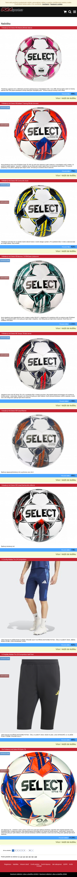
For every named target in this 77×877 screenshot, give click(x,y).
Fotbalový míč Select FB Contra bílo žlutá (14, 181)
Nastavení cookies (56, 4)
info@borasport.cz (40, 870)
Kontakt (39, 866)
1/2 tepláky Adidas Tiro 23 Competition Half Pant (17, 654)
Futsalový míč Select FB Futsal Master (14, 411)
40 (29, 857)
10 (21, 857)
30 (27, 857)
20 (24, 857)
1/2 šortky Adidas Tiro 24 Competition (13, 559)
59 (29, 850)
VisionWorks (52, 870)
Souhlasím (45, 4)
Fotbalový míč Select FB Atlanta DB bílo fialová (16, 28)
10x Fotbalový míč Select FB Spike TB (13, 749)
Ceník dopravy (45, 864)
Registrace (7, 864)
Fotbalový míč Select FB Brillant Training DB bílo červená (19, 103)
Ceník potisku (34, 864)
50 (32, 857)
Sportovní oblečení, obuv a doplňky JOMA (53, 874)
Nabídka (15, 864)
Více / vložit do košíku (66, 98)
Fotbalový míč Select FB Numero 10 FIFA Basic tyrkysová (20, 256)
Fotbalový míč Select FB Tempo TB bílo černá (16, 333)
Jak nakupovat (57, 864)
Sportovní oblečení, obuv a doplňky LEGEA (24, 874)
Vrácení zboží (24, 864)
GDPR (65, 864)
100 (35, 857)
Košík (71, 864)
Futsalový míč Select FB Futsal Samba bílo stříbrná (18, 485)
